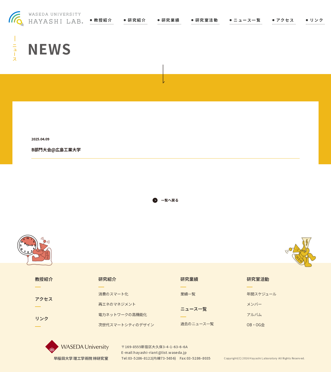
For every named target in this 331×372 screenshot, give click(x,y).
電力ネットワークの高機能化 (122, 314)
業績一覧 (187, 293)
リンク (317, 20)
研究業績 (171, 20)
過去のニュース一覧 (197, 323)
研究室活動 (206, 20)
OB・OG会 (256, 325)
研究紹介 (137, 20)
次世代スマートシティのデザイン (126, 325)
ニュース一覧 (247, 20)
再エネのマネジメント (117, 304)
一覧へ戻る (169, 200)
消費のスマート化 (113, 293)
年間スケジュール (261, 293)
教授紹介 (103, 20)
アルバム (254, 314)
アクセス (285, 20)
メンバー (254, 304)
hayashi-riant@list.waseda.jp (160, 352)
